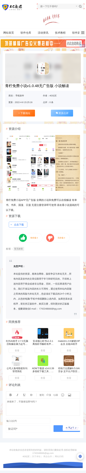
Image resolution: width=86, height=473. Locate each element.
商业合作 (47, 456)
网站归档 (59, 456)
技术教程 (61, 32)
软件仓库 (27, 32)
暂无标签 (18, 248)
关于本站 (36, 456)
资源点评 (62, 113)
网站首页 (8, 32)
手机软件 (19, 95)
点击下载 (17, 224)
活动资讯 (44, 32)
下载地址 (24, 113)
